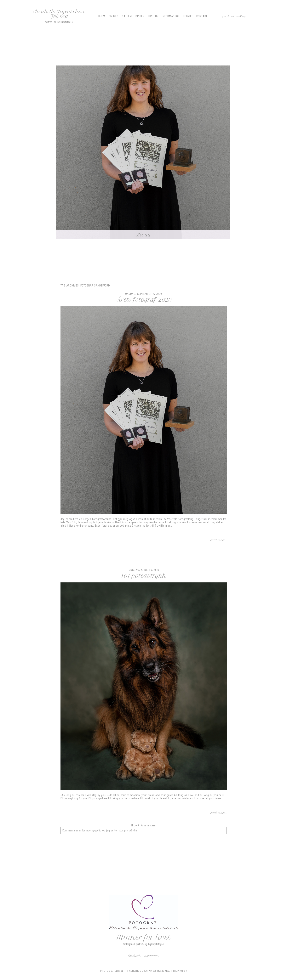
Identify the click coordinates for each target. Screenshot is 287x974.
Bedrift (188, 16)
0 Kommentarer (143, 825)
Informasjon (171, 16)
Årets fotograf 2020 (143, 300)
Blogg (143, 234)
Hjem (101, 16)
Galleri (127, 16)
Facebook (229, 16)
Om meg (114, 16)
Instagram (244, 16)
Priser (139, 16)
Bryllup (153, 16)
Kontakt (201, 16)
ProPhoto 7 (180, 971)
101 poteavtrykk (143, 576)
